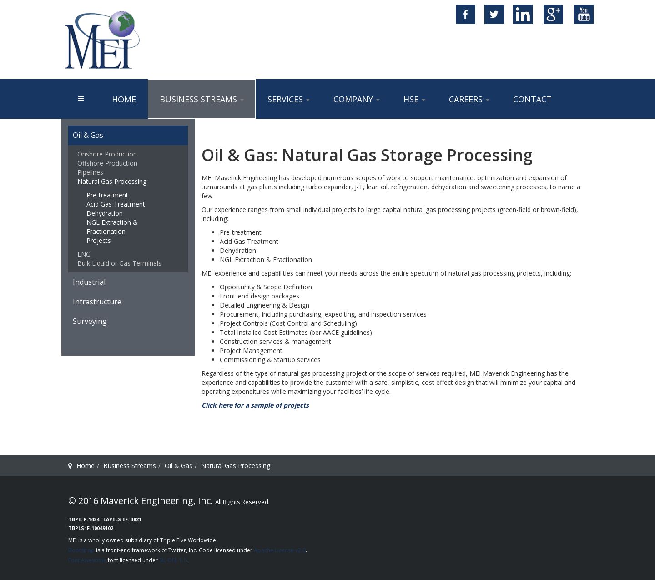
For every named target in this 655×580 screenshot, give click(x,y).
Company (356, 99)
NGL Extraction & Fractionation (112, 227)
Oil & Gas (88, 135)
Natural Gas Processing (111, 181)
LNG (84, 254)
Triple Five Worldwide (188, 540)
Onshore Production (107, 154)
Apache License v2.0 (280, 550)
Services (288, 99)
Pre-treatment (107, 195)
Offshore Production (107, 163)
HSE (414, 99)
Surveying (90, 321)
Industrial (89, 282)
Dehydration (104, 213)
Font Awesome (87, 560)
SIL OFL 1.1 (172, 560)
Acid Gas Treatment (115, 204)
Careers (469, 99)
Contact (532, 99)
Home (124, 99)
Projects (98, 240)
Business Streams (202, 99)
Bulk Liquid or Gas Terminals (119, 263)
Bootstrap (81, 550)
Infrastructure (97, 302)
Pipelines (90, 172)
